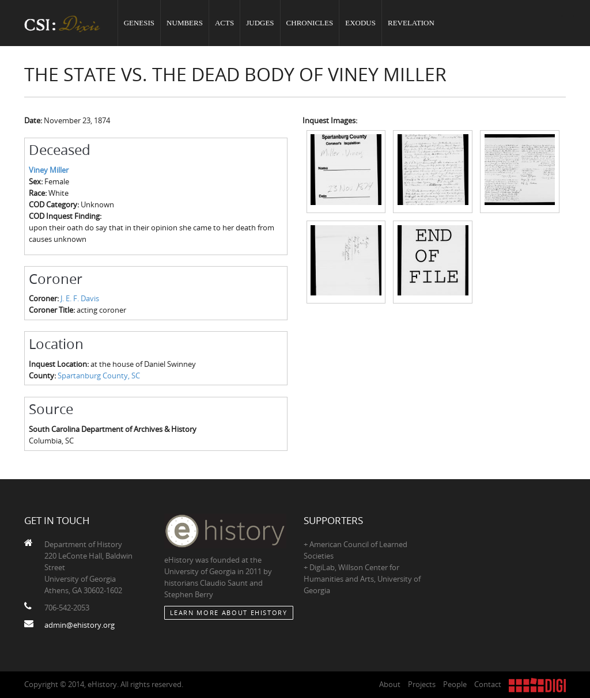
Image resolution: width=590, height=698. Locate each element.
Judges (260, 22)
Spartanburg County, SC (99, 375)
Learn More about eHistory (229, 612)
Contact (487, 684)
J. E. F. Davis (79, 298)
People (455, 684)
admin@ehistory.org (79, 625)
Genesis (139, 22)
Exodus (360, 22)
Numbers (185, 22)
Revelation (411, 22)
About (389, 684)
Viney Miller (49, 170)
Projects (422, 684)
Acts (224, 22)
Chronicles (310, 22)
